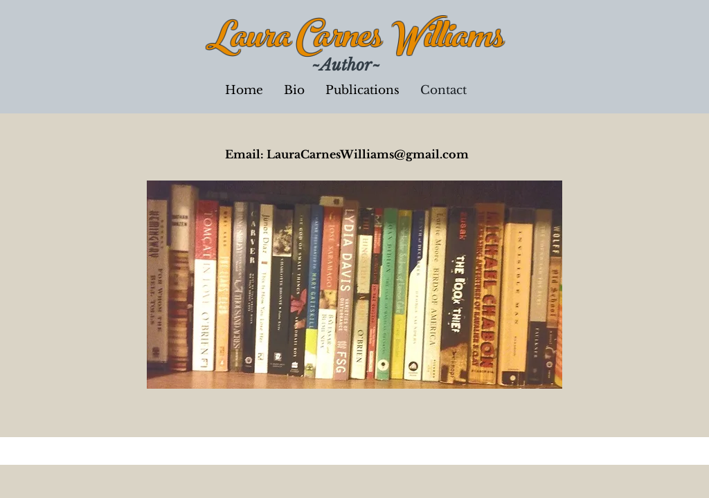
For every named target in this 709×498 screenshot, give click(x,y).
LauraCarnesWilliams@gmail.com (368, 154)
